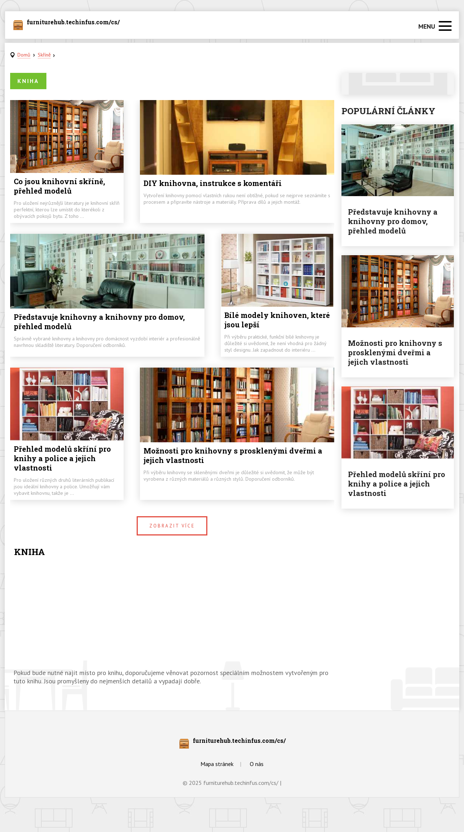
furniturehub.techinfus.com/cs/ (73, 22)
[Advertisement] (172, 614)
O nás (257, 763)
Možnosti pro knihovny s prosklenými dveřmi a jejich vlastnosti (233, 455)
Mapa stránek (216, 763)
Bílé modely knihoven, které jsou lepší (277, 319)
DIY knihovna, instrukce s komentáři (213, 183)
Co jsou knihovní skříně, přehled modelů (59, 186)
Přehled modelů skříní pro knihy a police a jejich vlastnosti (62, 458)
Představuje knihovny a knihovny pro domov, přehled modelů (99, 321)
